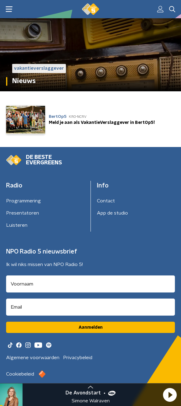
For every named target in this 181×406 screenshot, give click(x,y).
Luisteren (16, 225)
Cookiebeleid (20, 374)
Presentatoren (22, 213)
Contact (106, 200)
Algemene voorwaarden (32, 357)
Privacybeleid (77, 357)
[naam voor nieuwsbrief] (90, 283)
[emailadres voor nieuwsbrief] (90, 307)
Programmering (23, 200)
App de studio (112, 213)
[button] (169, 394)
